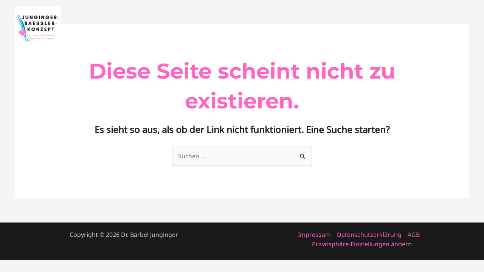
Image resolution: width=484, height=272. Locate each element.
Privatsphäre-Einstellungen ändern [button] (362, 244)
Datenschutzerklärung (369, 234)
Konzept (411, 29)
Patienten (449, 29)
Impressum (314, 234)
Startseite (298, 29)
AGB (414, 234)
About (378, 29)
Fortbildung (341, 29)
